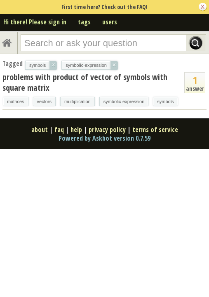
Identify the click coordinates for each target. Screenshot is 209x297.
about (39, 129)
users (109, 21)
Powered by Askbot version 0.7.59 (104, 138)
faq (59, 129)
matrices (15, 101)
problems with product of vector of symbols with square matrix (84, 82)
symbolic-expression (124, 101)
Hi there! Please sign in (34, 21)
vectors (44, 101)
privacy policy (107, 129)
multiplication (77, 101)
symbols (165, 101)
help (76, 129)
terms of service (155, 129)
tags (84, 21)
